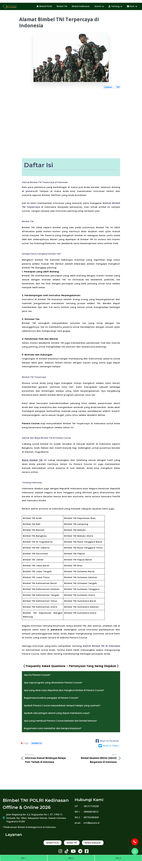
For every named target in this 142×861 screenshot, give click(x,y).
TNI (117, 87)
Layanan (108, 87)
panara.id (31, 191)
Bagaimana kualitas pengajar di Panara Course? (51, 697)
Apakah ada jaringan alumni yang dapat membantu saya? (57, 713)
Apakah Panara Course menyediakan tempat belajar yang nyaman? (62, 705)
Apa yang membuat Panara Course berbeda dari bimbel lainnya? (60, 720)
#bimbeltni (37, 743)
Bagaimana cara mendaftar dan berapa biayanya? (52, 728)
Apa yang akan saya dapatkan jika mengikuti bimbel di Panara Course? (64, 690)
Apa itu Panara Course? (37, 675)
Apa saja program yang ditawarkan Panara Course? (53, 682)
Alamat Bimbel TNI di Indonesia (101, 646)
